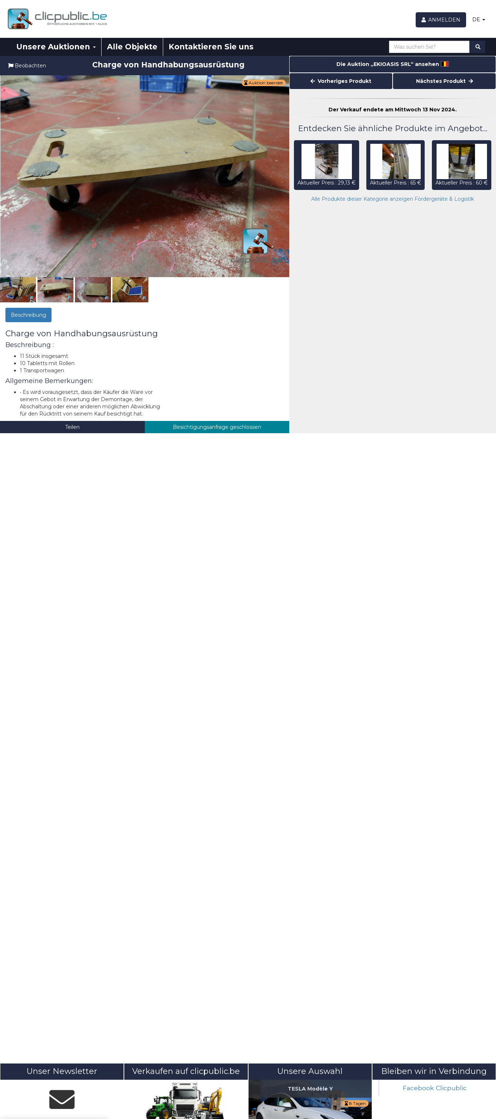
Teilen (72, 427)
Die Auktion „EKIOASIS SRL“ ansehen (392, 64)
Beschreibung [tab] (28, 315)
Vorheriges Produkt (340, 81)
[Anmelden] (441, 19)
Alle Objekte (132, 46)
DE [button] (478, 19)
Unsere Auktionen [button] (56, 46)
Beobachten (27, 65)
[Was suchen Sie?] (429, 47)
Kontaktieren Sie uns (211, 46)
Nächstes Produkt (444, 81)
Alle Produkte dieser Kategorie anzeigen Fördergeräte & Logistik (392, 199)
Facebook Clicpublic (435, 1088)
